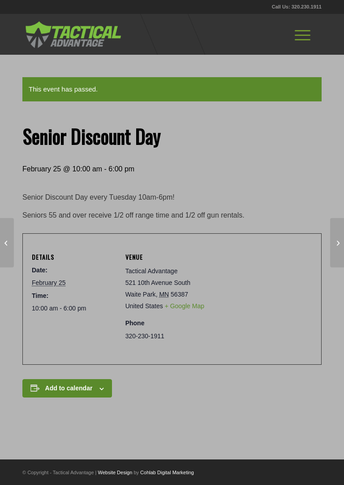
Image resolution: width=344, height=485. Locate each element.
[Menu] (303, 34)
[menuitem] (303, 34)
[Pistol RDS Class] (7, 242)
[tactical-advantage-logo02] (73, 34)
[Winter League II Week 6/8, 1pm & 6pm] (337, 242)
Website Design (115, 472)
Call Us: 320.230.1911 (297, 6)
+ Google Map (184, 306)
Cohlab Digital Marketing (167, 472)
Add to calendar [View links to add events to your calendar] (69, 388)
